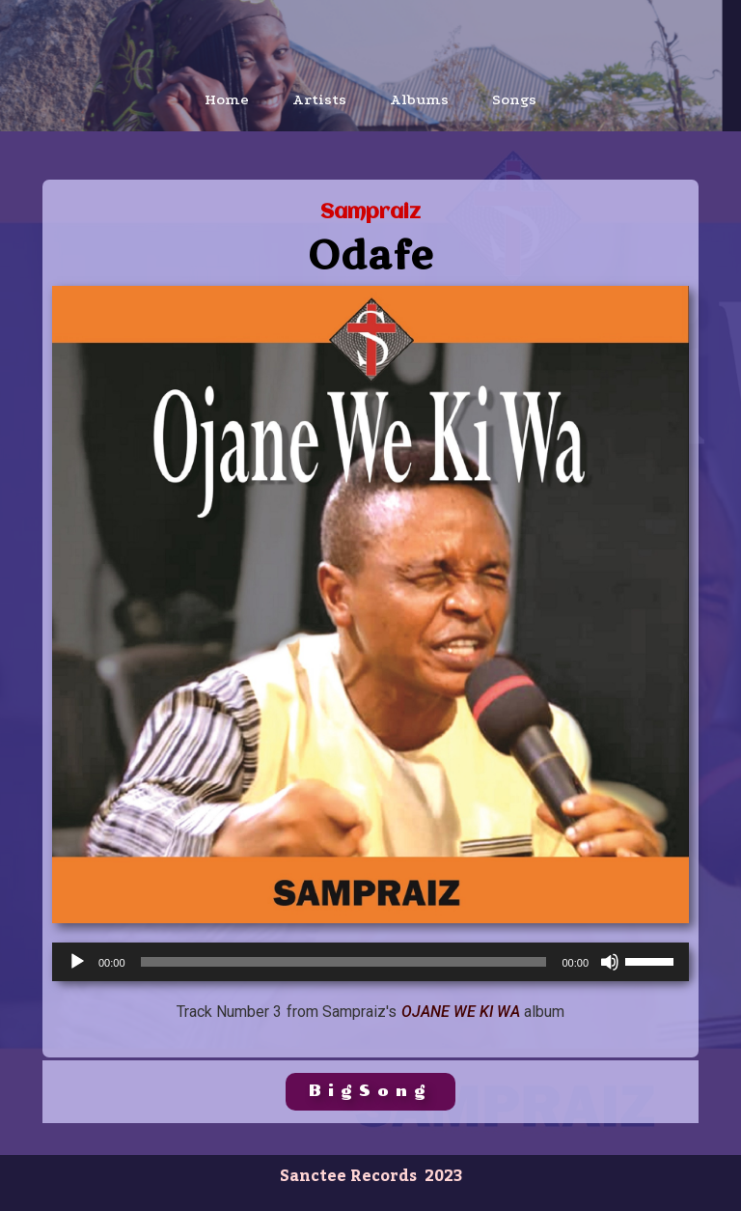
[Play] (77, 962)
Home (227, 99)
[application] (370, 962)
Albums (419, 99)
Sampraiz (370, 213)
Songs (514, 99)
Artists (319, 99)
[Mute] (609, 962)
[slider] (344, 962)
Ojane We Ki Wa (460, 1011)
